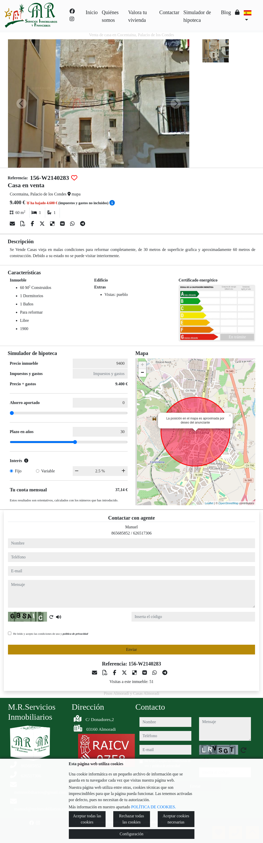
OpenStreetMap (229, 503)
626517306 (142, 533)
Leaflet (209, 503)
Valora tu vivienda (137, 16)
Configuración (131, 834)
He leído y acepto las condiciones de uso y (50, 633)
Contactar (169, 12)
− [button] (142, 373)
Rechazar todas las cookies (131, 819)
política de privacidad (75, 633)
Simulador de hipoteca (197, 16)
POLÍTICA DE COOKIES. (153, 807)
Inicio (92, 12)
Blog (226, 12)
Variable (48, 471)
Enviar (131, 649)
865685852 (120, 533)
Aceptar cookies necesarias (176, 819)
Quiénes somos (110, 16)
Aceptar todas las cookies (87, 819)
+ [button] (142, 365)
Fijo (18, 471)
